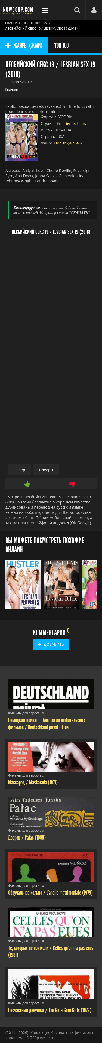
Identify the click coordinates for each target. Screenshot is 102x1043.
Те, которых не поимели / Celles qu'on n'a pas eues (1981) (51, 951)
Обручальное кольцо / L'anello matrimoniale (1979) (50, 892)
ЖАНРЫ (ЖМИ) (23, 45)
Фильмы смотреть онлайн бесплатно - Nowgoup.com (19, 10)
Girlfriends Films (71, 123)
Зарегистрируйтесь (26, 208)
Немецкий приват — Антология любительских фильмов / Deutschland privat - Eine (46, 724)
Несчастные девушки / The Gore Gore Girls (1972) (49, 1010)
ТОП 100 (61, 45)
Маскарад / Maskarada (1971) (33, 782)
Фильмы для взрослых (26, 713)
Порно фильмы (68, 143)
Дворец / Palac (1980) (27, 837)
